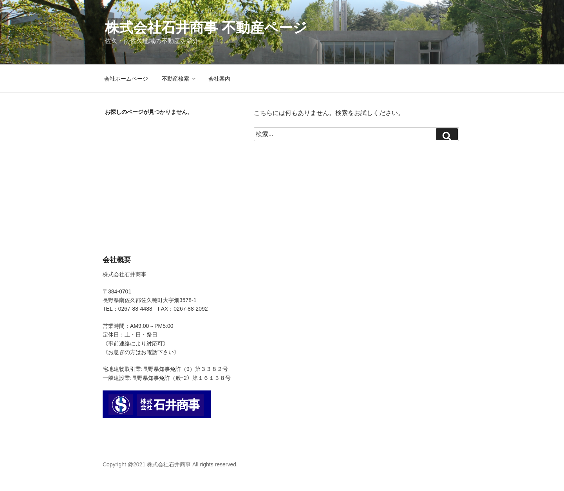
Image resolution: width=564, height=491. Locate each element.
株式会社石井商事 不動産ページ (206, 28)
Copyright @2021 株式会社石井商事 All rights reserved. (170, 464)
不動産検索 (179, 79)
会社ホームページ (126, 79)
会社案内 (219, 79)
